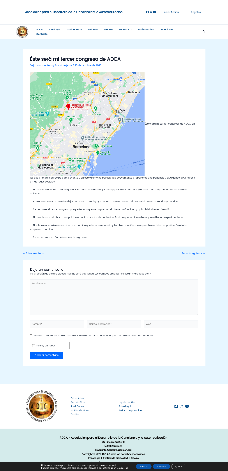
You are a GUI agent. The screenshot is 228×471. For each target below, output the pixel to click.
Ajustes (180, 466)
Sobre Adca (77, 398)
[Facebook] (147, 12)
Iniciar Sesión (171, 12)
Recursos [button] (117, 32)
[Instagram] (151, 12)
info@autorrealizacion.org (116, 450)
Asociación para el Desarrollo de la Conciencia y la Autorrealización (73, 12)
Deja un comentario (42, 65)
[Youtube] (154, 12)
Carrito (75, 414)
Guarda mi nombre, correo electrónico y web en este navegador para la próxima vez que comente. (93, 336)
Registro (196, 12)
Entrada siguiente (193, 253)
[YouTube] (187, 406)
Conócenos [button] (70, 32)
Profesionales (136, 31)
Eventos (101, 31)
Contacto (172, 31)
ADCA (39, 31)
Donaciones (155, 31)
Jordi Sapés (77, 406)
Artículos (88, 31)
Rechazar (161, 466)
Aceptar (142, 466)
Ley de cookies (127, 402)
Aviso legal (125, 406)
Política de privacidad (131, 410)
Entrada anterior (34, 253)
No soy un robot (45, 346)
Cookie (135, 457)
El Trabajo (52, 31)
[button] (76, 32)
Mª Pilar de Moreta (81, 410)
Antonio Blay (78, 402)
